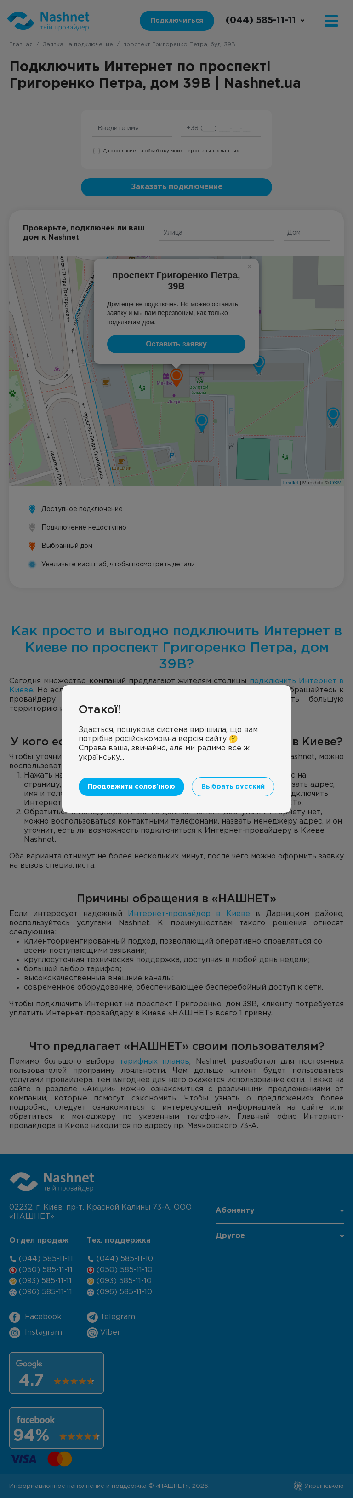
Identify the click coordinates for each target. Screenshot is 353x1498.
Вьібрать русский (233, 786)
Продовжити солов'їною (131, 786)
